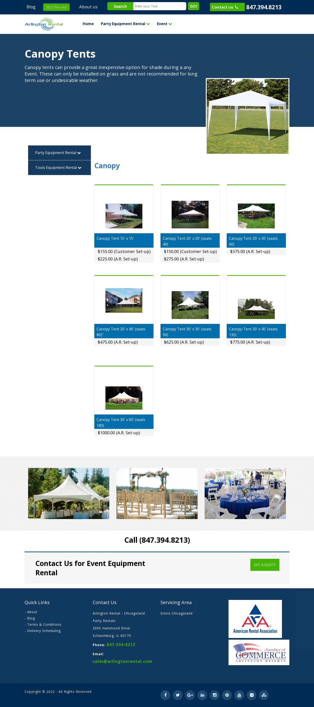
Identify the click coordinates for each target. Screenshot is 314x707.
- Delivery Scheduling (43, 630)
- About (31, 612)
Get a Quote (265, 564)
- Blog (30, 618)
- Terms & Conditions (43, 624)
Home (88, 23)
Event (164, 23)
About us (88, 7)
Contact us (225, 7)
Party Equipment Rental (125, 23)
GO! (193, 6)
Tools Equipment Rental (58, 167)
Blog (31, 7)
